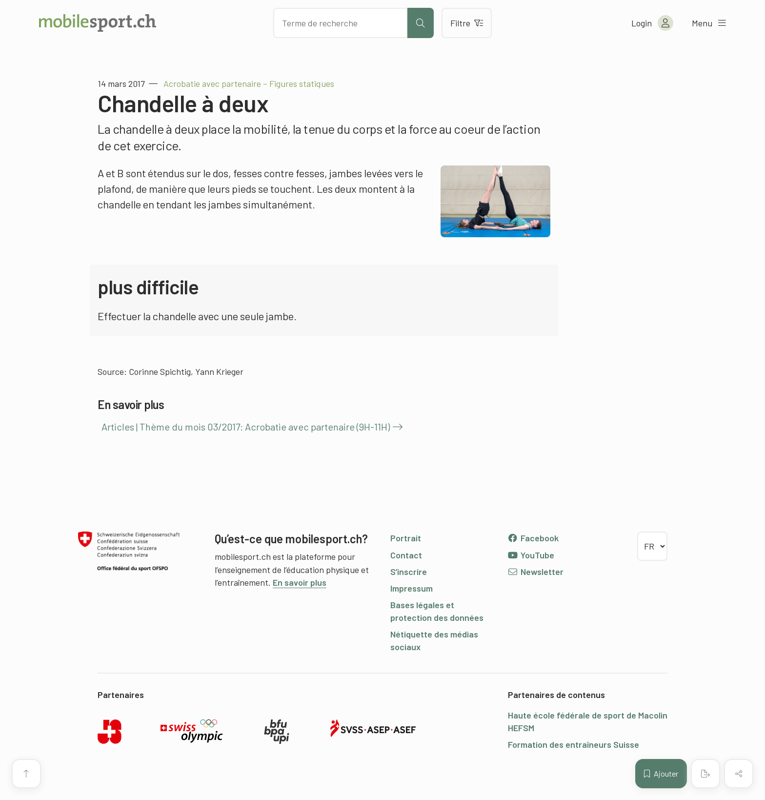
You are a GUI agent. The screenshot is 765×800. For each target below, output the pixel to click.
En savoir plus (299, 582)
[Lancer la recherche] (420, 23)
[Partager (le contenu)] (738, 773)
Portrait (405, 538)
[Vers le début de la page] (26, 773)
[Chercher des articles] (340, 23)
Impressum (411, 588)
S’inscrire (408, 571)
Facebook (533, 538)
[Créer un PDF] (705, 773)
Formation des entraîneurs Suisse (573, 744)
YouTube (530, 555)
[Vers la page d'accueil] (97, 23)
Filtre (466, 23)
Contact (406, 555)
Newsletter (535, 571)
